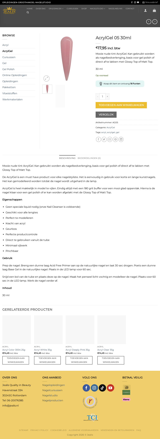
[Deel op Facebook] (98, 139)
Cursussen (72, 9)
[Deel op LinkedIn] (121, 139)
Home (29, 9)
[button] (150, 2)
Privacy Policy (39, 430)
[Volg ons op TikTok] (102, 388)
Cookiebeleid (58, 430)
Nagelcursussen (52, 390)
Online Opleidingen (14, 75)
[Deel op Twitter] (104, 139)
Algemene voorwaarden (83, 430)
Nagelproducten (52, 400)
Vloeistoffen (9, 93)
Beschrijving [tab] (67, 158)
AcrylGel (111, 127)
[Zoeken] (27, 12)
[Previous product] (154, 21)
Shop (84, 9)
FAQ (138, 430)
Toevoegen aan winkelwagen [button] (16, 360)
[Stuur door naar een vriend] (109, 139)
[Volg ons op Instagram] (135, 2)
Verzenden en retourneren (117, 430)
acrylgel (111, 132)
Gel (4, 63)
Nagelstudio (97, 8)
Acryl (5, 45)
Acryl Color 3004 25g (13, 349)
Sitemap (23, 430)
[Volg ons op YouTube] (138, 2)
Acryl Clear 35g (105, 349)
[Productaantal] (102, 96)
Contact (130, 9)
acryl (103, 132)
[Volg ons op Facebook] (132, 2)
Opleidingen (56, 8)
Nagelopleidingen (53, 385)
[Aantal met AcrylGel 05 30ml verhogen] (107, 96)
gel (117, 132)
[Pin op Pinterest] (115, 139)
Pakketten (9, 87)
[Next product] (148, 21)
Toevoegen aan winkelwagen (121, 105)
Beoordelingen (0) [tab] (89, 158)
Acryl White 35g (43, 349)
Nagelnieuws (115, 9)
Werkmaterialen (12, 99)
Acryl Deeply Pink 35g (78, 349)
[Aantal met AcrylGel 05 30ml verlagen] (97, 96)
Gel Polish (8, 69)
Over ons (40, 9)
